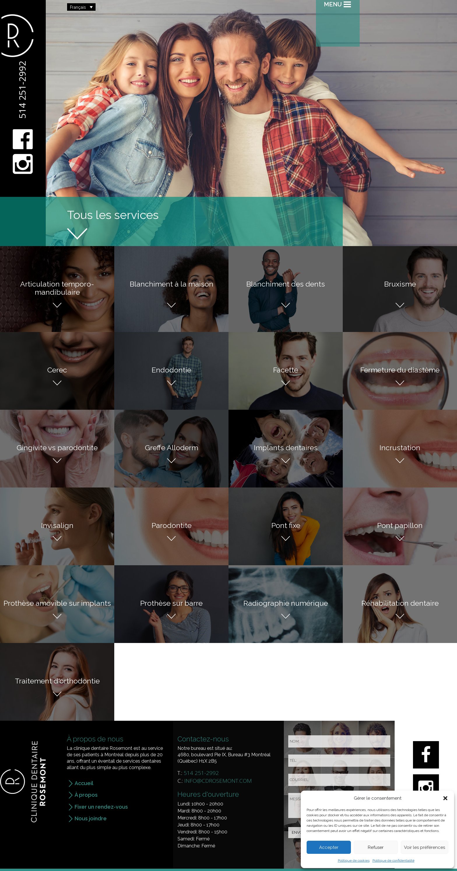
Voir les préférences (424, 847)
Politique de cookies (354, 860)
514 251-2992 (22, 90)
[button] (445, 798)
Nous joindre (91, 818)
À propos (86, 795)
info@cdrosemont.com (218, 781)
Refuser (376, 847)
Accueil (84, 783)
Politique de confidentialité (393, 860)
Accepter (328, 847)
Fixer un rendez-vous (101, 807)
